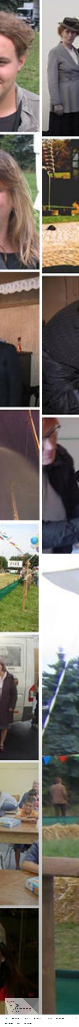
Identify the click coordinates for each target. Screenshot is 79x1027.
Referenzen (38, 1018)
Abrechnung (60, 1018)
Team (27, 1018)
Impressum (9, 1023)
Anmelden (16, 1018)
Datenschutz (28, 1023)
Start (6, 1018)
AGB (18, 1023)
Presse (49, 1018)
